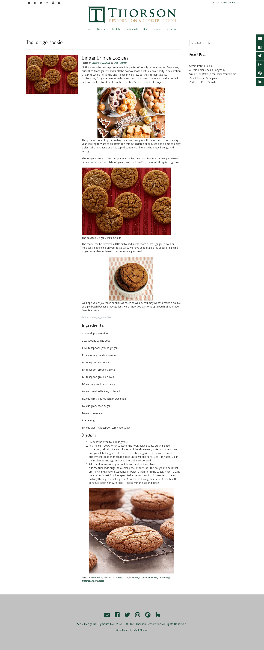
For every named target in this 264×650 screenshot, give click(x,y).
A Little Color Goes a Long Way (207, 70)
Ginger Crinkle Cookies (105, 57)
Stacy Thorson (120, 62)
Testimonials (132, 28)
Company (101, 28)
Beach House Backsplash (203, 78)
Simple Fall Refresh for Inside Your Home (212, 74)
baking (136, 577)
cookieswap (164, 577)
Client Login (172, 28)
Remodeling (96, 577)
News (145, 28)
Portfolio (116, 28)
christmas (145, 577)
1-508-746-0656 (228, 2)
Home (89, 28)
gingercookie (88, 580)
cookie (154, 577)
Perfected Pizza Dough (202, 82)
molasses (99, 580)
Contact (157, 28)
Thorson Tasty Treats (113, 577)
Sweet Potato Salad (200, 66)
